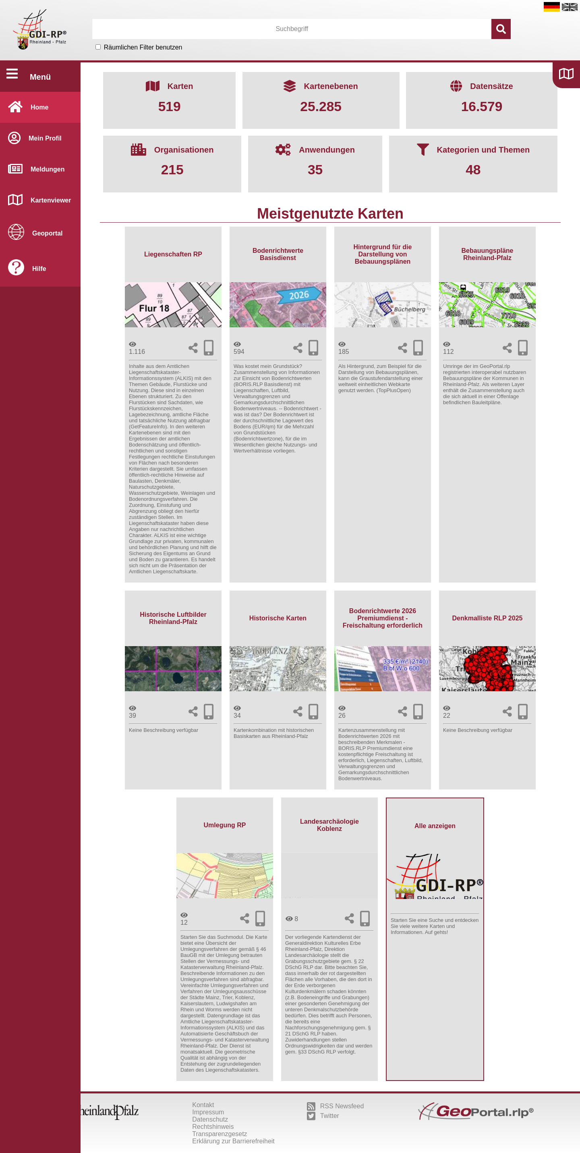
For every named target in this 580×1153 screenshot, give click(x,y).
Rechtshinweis (213, 1126)
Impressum (208, 1112)
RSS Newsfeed (335, 1106)
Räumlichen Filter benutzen (143, 47)
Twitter (323, 1116)
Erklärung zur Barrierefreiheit (233, 1141)
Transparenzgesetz (219, 1133)
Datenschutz (210, 1119)
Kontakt (203, 1104)
